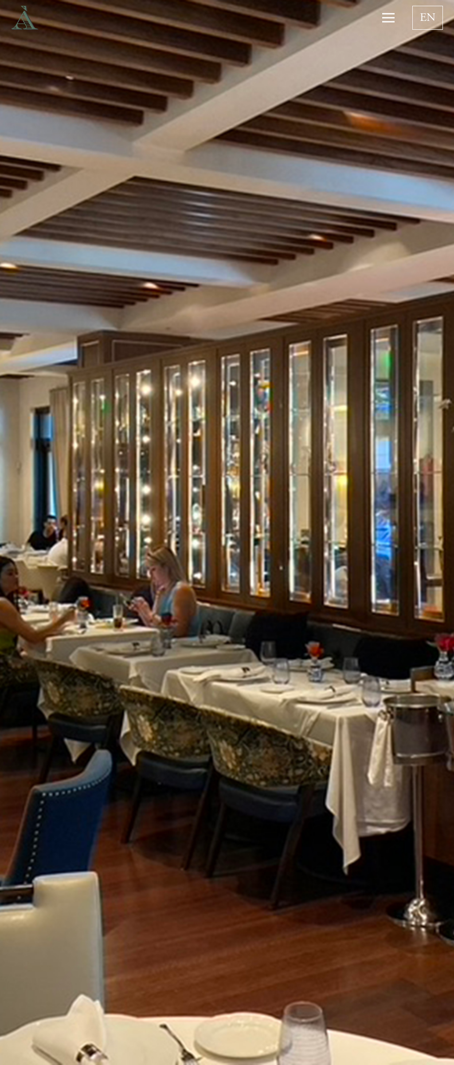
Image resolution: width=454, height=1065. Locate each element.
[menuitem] (427, 17)
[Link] (25, 18)
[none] (427, 18)
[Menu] (388, 18)
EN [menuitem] (427, 18)
